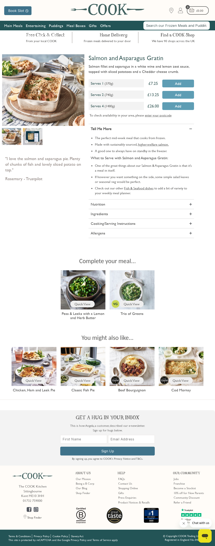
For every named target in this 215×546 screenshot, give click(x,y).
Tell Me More (101, 129)
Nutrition (98, 204)
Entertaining (36, 25)
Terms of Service (101, 540)
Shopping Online (128, 488)
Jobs (176, 479)
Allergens (98, 233)
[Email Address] (131, 439)
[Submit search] (205, 25)
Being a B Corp (85, 483)
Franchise (179, 483)
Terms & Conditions (19, 536)
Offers (105, 25)
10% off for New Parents (189, 493)
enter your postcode (158, 115)
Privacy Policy (42, 536)
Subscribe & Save (20, 35)
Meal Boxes (76, 25)
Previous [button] (7, 90)
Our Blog (81, 488)
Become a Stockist (185, 488)
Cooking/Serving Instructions (113, 223)
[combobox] (176, 25)
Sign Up (107, 451)
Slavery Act (77, 536)
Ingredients (99, 214)
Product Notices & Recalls (134, 502)
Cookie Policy (60, 536)
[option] (43, 90)
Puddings (56, 25)
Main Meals (13, 25)
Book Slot (18, 11)
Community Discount (187, 497)
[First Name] (83, 439)
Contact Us (125, 483)
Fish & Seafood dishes (138, 188)
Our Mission (47, 35)
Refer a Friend (182, 502)
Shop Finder (83, 493)
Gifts (93, 25)
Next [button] (79, 90)
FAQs (121, 479)
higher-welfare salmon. (153, 144)
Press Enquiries (127, 497)
